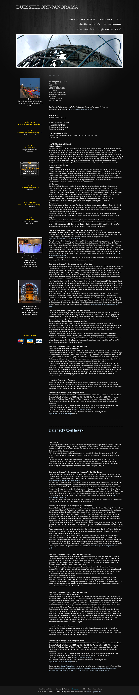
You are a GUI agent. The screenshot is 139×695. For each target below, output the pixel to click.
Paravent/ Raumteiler (112, 24)
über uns (58, 689)
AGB (83, 689)
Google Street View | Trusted (109, 29)
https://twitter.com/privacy (83, 409)
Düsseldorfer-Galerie (85, 29)
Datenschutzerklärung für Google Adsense (74, 670)
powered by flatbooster (94, 691)
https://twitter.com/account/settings (60, 414)
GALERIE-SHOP (88, 19)
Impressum (75, 689)
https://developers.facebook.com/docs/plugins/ (64, 239)
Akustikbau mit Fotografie (89, 24)
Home (118, 19)
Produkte (66, 689)
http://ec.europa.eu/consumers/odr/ (80, 109)
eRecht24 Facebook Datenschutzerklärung (68, 668)
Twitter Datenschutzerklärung (99, 670)
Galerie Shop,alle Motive (45, 689)
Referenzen (73, 19)
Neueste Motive (106, 19)
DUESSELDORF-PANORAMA (47, 7)
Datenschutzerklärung (68, 666)
